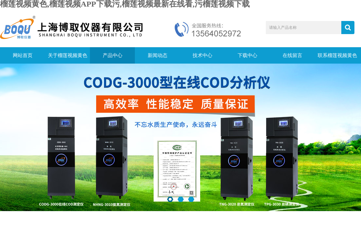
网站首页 (22, 55)
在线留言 (292, 55)
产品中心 (112, 55)
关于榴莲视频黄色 (67, 55)
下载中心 (247, 55)
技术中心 (202, 55)
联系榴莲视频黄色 (337, 55)
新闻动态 (157, 55)
